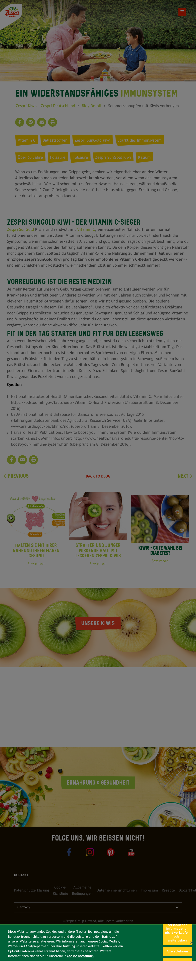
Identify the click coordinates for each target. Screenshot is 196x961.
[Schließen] (191, 942)
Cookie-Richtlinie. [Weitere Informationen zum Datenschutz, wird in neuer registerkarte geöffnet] (80, 956)
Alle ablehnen (177, 951)
